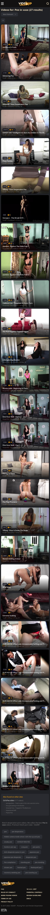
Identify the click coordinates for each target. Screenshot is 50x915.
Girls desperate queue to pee (14, 852)
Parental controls (34, 892)
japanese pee (34, 852)
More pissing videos (9, 895)
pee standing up (31, 873)
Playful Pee (9, 813)
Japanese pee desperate (12, 857)
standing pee (25, 862)
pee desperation (17, 832)
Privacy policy (7, 902)
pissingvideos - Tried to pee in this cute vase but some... (23, 803)
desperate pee (31, 857)
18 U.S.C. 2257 (31, 889)
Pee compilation (10, 862)
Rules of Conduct (8, 892)
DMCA (29, 899)
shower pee (8, 867)
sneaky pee (8, 842)
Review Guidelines (34, 895)
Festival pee (21, 867)
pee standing (39, 862)
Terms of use (6, 899)
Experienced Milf (11, 810)
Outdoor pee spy (10, 847)
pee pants (36, 847)
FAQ (2, 889)
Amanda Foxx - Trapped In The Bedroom (18, 808)
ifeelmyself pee (36, 867)
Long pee (24, 847)
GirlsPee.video (8, 800)
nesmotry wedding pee (12, 873)
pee (5, 832)
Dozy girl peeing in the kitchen (15, 805)
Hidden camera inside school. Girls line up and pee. (22, 837)
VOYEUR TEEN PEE (23, 842)
